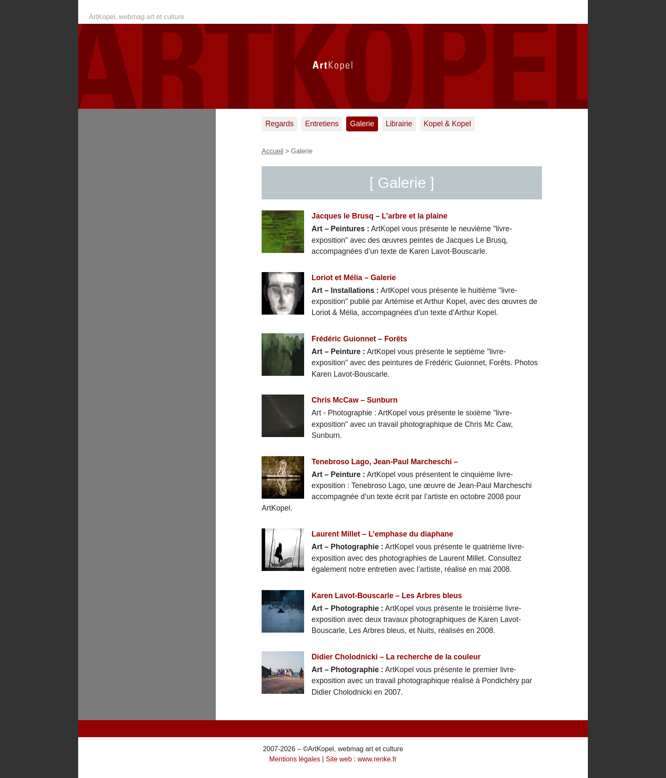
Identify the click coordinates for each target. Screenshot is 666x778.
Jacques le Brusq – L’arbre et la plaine (380, 216)
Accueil (272, 151)
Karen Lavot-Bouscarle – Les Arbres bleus (387, 595)
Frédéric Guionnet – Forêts (359, 339)
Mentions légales (294, 759)
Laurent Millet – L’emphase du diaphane (382, 534)
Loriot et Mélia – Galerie (354, 277)
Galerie (362, 123)
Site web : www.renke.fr (361, 759)
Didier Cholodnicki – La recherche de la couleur (396, 657)
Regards (279, 123)
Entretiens (322, 123)
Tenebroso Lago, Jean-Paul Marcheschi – (385, 461)
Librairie (399, 123)
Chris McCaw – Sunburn (355, 400)
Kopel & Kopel (447, 123)
